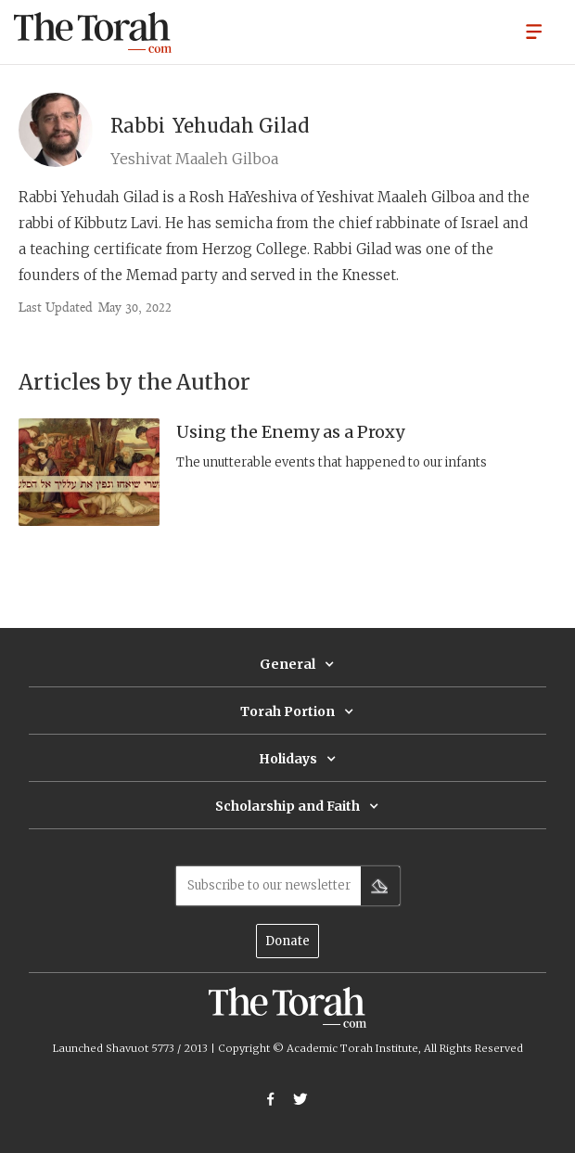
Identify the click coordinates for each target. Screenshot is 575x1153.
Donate (287, 941)
